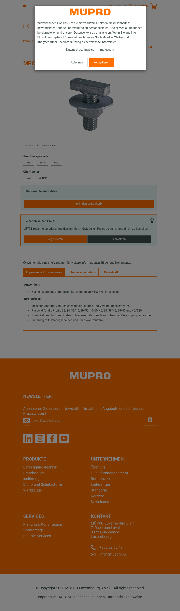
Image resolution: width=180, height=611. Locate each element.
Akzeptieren (101, 62)
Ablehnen (77, 62)
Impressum (106, 49)
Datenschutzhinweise (80, 49)
